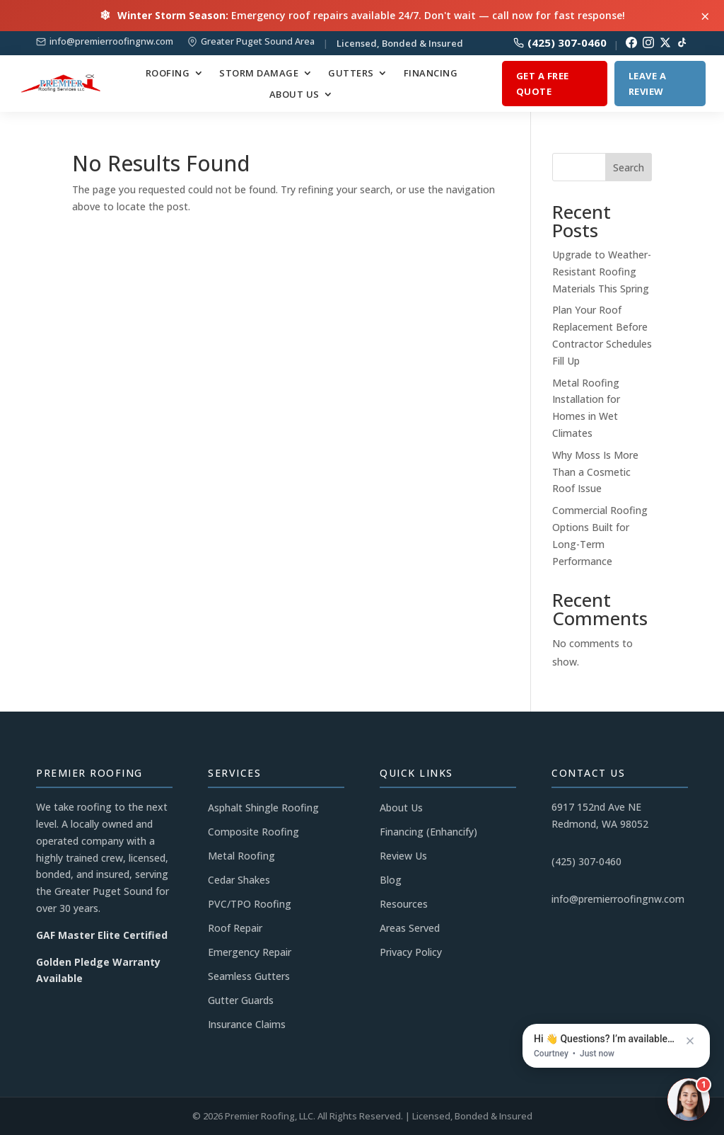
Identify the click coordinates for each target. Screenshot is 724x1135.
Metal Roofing (241, 855)
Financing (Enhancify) (428, 831)
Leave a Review (648, 83)
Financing (431, 73)
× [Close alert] (705, 15)
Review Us (403, 855)
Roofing (168, 73)
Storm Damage (258, 73)
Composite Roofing (253, 831)
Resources (404, 904)
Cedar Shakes (239, 879)
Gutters (351, 73)
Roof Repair (235, 928)
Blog (391, 879)
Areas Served (410, 928)
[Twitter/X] (665, 42)
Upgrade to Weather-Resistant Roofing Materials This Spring (601, 271)
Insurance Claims (247, 1024)
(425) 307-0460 (560, 43)
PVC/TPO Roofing (249, 904)
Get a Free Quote (542, 83)
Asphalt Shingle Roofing (263, 807)
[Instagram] (648, 42)
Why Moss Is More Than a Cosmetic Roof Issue (595, 472)
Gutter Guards (241, 1000)
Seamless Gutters (249, 976)
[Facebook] (631, 42)
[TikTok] (682, 42)
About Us (294, 95)
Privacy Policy (411, 952)
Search (628, 167)
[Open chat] (688, 1099)
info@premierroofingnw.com (111, 41)
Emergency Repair (249, 952)
